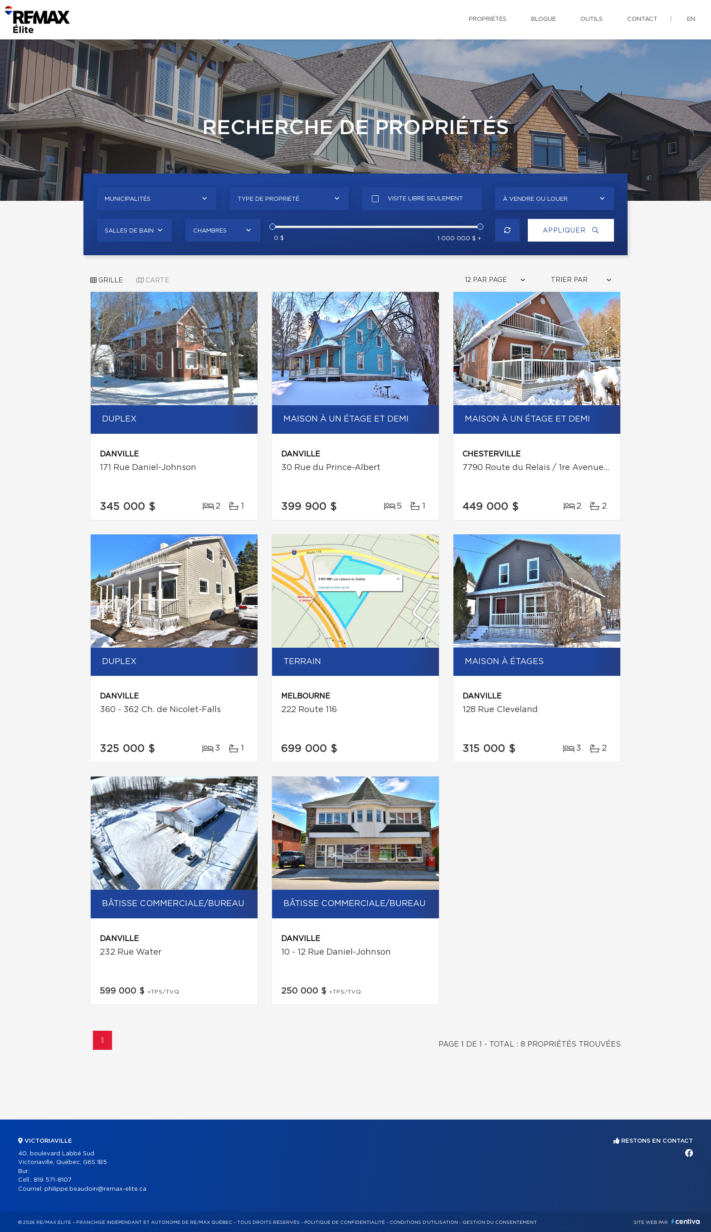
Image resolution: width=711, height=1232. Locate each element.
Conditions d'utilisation (424, 1222)
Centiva (685, 1221)
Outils (591, 19)
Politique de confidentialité (344, 1222)
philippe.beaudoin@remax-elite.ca (95, 1189)
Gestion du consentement (500, 1222)
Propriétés (487, 19)
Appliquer (571, 230)
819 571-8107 (53, 1180)
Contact (642, 19)
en (691, 19)
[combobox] (156, 198)
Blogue (543, 19)
